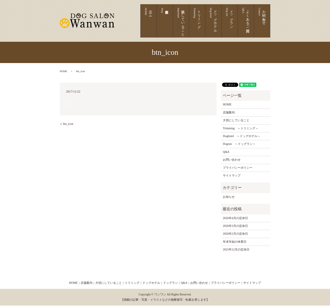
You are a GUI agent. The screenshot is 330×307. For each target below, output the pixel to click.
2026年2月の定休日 (235, 235)
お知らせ (229, 198)
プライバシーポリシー (237, 169)
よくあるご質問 (251, 24)
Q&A (226, 153)
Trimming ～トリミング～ (240, 129)
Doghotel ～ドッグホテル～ (241, 137)
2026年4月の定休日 (235, 219)
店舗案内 (187, 24)
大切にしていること (201, 24)
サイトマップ (232, 177)
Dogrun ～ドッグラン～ (239, 145)
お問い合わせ (263, 24)
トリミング (214, 24)
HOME (63, 72)
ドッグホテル (226, 24)
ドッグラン (239, 24)
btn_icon (68, 125)
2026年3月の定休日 (235, 227)
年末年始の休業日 (234, 243)
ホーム (177, 24)
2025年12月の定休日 (236, 251)
